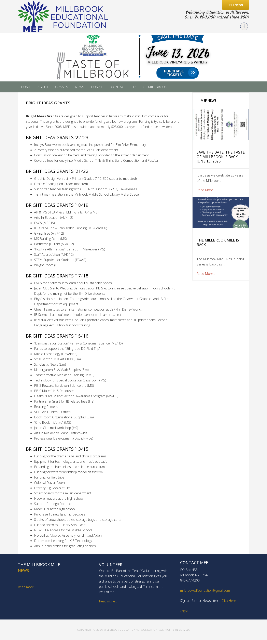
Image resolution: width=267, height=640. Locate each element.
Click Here (229, 600)
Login (184, 611)
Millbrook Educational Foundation (63, 16)
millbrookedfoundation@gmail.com (205, 590)
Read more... (27, 587)
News (23, 570)
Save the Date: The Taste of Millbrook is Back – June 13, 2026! (221, 156)
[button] (133, 57)
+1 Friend (235, 5)
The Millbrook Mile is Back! (218, 242)
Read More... (206, 190)
